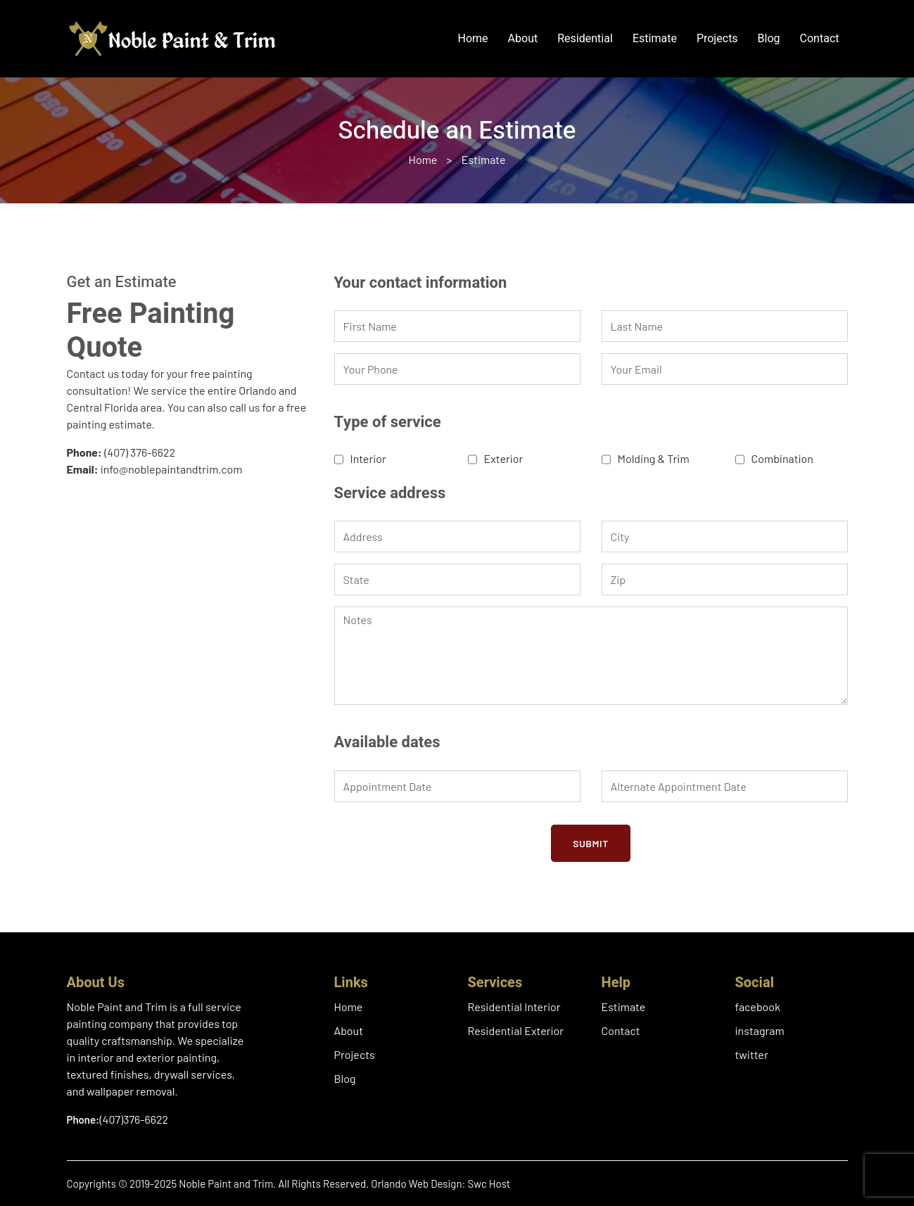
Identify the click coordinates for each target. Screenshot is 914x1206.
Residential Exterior (516, 1030)
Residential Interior (514, 1006)
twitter (751, 1054)
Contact (819, 38)
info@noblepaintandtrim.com (172, 469)
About (523, 38)
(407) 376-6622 (139, 452)
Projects (717, 38)
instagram (760, 1030)
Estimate (655, 38)
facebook (757, 1006)
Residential (585, 38)
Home (473, 38)
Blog (769, 38)
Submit (591, 843)
